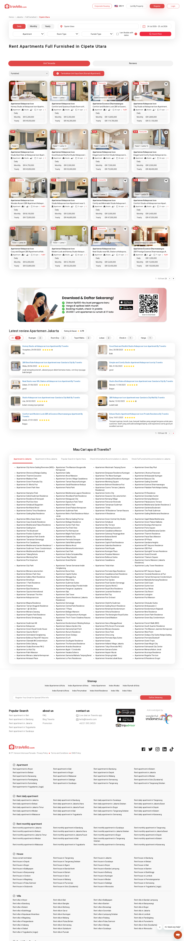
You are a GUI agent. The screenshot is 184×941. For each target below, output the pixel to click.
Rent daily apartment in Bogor (106, 807)
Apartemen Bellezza (103, 540)
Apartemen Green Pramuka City (29, 482)
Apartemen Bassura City (145, 479)
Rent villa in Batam (20, 907)
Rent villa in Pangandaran (23, 921)
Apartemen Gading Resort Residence (110, 606)
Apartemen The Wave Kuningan (108, 476)
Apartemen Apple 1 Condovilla (68, 650)
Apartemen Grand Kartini (66, 560)
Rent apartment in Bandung (21, 719)
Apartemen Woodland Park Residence (71, 496)
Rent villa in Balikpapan (103, 900)
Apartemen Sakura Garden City (68, 626)
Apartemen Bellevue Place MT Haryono (32, 638)
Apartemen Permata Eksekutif (147, 638)
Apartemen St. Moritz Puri (27, 485)
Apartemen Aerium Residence (68, 632)
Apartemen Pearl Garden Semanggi (109, 583)
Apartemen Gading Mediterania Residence (152, 514)
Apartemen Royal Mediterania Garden (150, 531)
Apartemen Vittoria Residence (107, 612)
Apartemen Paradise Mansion (107, 554)
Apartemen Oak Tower (65, 595)
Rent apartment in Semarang (105, 780)
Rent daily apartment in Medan (25, 811)
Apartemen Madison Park (27, 479)
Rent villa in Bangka (61, 903)
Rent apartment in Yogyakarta (22, 727)
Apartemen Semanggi (65, 603)
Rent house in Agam (61, 865)
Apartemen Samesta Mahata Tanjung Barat (73, 655)
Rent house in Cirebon (22, 876)
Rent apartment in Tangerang (106, 783)
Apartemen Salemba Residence (108, 545)
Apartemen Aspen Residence (107, 577)
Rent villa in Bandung (21, 903)
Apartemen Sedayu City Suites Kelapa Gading (153, 635)
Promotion (47, 723)
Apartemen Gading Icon (26, 528)
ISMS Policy (76, 753)
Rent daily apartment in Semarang (108, 814)
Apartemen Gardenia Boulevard (147, 508)
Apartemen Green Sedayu (66, 635)
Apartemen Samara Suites (106, 650)
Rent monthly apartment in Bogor (107, 835)
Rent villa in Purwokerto (143, 921)
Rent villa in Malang (61, 918)
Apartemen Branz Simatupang (29, 618)
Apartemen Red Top (103, 595)
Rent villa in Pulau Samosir (104, 921)
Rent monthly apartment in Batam (148, 838)
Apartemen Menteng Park (27, 557)
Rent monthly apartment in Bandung (68, 828)
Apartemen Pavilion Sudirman (29, 534)
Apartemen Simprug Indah (106, 655)
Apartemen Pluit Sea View (27, 502)
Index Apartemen (99, 686)
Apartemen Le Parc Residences (68, 658)
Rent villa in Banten (101, 903)
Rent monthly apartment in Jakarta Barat (151, 831)
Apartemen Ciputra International (30, 592)
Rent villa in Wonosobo (143, 928)
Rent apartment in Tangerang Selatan (149, 783)
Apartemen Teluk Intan (104, 566)
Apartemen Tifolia (102, 508)
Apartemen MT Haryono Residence (149, 545)
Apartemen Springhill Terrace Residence (151, 551)
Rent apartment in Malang (104, 776)
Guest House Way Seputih (66, 557)
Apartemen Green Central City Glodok (110, 519)
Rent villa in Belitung (61, 907)
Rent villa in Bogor (141, 907)
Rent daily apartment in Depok (146, 807)
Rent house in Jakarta (102, 858)
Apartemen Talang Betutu (27, 554)
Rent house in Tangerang (63, 858)
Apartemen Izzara (102, 641)
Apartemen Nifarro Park (65, 505)
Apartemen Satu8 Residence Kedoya (71, 485)
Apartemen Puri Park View (66, 528)
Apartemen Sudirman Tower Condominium (34, 548)
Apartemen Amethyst (25, 580)
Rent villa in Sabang (21, 925)
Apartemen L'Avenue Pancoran (147, 473)
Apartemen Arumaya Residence (148, 652)
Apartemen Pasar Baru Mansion (148, 537)
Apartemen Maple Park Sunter (68, 534)
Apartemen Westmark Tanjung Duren (110, 467)
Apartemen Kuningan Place (106, 551)
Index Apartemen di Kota (55, 686)
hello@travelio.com (86, 719)
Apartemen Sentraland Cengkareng (31, 635)
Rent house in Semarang (144, 883)
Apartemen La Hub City (26, 650)
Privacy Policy (42, 753)
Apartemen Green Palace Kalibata (148, 522)
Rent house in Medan (102, 879)
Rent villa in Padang (102, 918)
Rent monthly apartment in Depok (148, 835)
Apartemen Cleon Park (104, 632)
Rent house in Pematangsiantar (147, 879)
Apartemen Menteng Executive (108, 528)
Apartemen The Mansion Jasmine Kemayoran (153, 629)
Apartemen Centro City (104, 493)
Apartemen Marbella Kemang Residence (151, 580)
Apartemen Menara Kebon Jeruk (148, 650)
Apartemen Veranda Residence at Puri (150, 574)
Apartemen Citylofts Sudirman (107, 603)
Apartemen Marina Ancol (66, 545)
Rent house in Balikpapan (23, 869)
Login (173, 6)
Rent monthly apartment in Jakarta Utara (70, 831)
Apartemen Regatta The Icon (146, 655)
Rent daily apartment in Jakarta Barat (149, 804)
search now (155, 34)
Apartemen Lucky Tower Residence (149, 566)
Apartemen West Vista (65, 580)
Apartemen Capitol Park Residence (109, 542)
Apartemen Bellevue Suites (106, 557)
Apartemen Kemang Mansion (147, 499)
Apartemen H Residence (105, 514)
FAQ (44, 715)
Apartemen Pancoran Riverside (108, 502)
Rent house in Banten (143, 869)
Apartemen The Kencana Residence (70, 644)
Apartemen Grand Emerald (146, 554)
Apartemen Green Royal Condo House (32, 629)
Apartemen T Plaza (64, 609)
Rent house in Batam (61, 872)
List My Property (136, 6)
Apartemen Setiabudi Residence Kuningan (112, 479)
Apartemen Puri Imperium (27, 560)
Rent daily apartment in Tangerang (148, 800)
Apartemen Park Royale (105, 548)
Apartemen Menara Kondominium (70, 548)
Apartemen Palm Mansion (27, 652)
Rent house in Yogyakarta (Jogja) (147, 887)
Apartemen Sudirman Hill (27, 623)
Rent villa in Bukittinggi (22, 911)
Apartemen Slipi (62, 592)
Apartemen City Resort (144, 592)
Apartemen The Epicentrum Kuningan (71, 615)
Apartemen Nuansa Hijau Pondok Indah (72, 586)
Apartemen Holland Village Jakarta (109, 644)
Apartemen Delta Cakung (27, 644)
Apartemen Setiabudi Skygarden (30, 505)
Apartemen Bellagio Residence (68, 522)
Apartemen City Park (25, 566)
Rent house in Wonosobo (104, 887)
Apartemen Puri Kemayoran (67, 531)
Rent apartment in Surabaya (21, 731)
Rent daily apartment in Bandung (66, 800)
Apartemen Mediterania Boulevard (31, 551)
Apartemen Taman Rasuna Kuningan (71, 482)
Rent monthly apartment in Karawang (149, 845)
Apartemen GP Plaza (143, 540)
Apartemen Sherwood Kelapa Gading (32, 473)
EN (120, 6)
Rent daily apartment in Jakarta (25, 800)
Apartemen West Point (144, 632)
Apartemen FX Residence (145, 493)
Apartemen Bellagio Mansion (67, 612)
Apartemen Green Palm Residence (149, 615)
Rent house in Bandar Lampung (106, 869)
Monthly (33, 26)
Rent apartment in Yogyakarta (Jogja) (28, 787)
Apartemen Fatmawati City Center (149, 647)
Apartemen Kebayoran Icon (28, 597)
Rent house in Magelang (22, 879)
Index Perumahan (79, 691)
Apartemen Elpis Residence (28, 589)
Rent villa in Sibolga (101, 925)
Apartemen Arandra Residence (68, 647)
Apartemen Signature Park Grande (31, 537)
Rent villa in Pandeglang (143, 918)
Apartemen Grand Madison (106, 618)
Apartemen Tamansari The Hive (29, 595)
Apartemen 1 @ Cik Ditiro (27, 609)
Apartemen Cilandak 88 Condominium (32, 641)
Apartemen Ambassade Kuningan (148, 476)
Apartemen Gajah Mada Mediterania (149, 519)
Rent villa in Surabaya (102, 928)
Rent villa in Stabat (20, 928)
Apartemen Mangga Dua (66, 577)
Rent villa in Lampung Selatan (106, 914)
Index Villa (115, 691)
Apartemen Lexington (143, 595)
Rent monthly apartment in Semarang (109, 845)
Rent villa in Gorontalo (102, 911)
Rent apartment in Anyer (23, 769)
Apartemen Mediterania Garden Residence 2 (153, 505)
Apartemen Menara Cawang (28, 612)
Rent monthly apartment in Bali (66, 838)
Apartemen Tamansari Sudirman (108, 505)
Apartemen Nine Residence (146, 612)
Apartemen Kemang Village (106, 499)
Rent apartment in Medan (144, 776)
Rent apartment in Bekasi (23, 772)
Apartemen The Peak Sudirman (147, 511)
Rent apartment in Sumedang (25, 783)
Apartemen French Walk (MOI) (147, 623)
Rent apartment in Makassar (64, 776)
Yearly (47, 26)
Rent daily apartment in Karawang (148, 814)
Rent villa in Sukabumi (62, 928)
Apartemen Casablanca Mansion (108, 531)
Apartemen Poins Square (145, 528)
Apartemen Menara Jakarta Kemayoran (33, 655)
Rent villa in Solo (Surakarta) (145, 925)
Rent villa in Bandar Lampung (146, 900)
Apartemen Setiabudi (104, 522)
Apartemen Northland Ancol (28, 508)
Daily (19, 26)
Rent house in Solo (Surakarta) (65, 887)
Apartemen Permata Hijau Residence (110, 571)
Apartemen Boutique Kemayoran (148, 525)
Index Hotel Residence (99, 691)
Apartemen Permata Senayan (68, 540)
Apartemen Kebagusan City (67, 499)
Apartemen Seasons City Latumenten (110, 496)
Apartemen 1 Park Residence (28, 583)
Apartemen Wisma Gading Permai (69, 519)
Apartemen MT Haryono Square (148, 571)
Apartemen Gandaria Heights (146, 542)
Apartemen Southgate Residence (69, 641)
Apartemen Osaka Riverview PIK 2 (30, 647)
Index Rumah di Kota (131, 686)
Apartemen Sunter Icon (144, 586)
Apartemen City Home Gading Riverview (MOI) (35, 467)
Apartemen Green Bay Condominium (150, 618)
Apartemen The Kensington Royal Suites (111, 615)
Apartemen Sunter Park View (68, 525)
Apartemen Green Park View (28, 488)
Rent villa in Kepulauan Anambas (26, 914)
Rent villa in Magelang (21, 918)
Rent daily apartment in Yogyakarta (67, 814)
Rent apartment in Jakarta (20, 723)
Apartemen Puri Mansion (145, 597)
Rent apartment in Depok (104, 772)
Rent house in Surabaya (103, 862)
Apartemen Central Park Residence (70, 606)
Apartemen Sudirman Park (67, 511)
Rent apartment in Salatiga (64, 780)
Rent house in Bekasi (142, 862)
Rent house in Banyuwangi (23, 872)
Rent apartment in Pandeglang (25, 780)
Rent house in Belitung (103, 872)
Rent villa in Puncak (61, 932)
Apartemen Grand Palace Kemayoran (71, 508)
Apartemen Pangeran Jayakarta (69, 589)
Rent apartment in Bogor (63, 772)
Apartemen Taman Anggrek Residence (32, 606)
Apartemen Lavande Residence (108, 592)
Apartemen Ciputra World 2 (106, 586)
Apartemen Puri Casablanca (28, 542)
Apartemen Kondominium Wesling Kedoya (73, 623)
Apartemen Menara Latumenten (30, 571)
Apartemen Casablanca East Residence (111, 574)
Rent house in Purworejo (63, 883)
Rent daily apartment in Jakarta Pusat (68, 807)
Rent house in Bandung (143, 858)
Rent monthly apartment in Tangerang (149, 828)
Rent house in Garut (61, 876)
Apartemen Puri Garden (105, 580)
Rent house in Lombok (143, 876)
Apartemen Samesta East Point (69, 629)
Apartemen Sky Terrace (105, 525)
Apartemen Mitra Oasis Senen (29, 519)
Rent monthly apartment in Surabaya (109, 828)
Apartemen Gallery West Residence (31, 577)
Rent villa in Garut (60, 911)
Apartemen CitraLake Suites (146, 603)
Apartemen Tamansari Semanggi (30, 540)
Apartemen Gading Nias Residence (31, 514)
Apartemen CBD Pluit (143, 548)
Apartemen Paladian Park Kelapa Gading (151, 488)
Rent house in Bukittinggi (144, 872)
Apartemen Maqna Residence (29, 603)
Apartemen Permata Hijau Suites (108, 638)
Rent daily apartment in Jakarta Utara (68, 804)
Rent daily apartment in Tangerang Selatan (111, 811)
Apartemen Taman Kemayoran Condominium (153, 577)
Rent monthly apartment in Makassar (28, 845)
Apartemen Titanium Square (146, 557)
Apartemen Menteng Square (107, 482)
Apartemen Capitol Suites (66, 574)
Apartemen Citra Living (104, 635)
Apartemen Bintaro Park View (29, 574)
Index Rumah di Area (60, 691)
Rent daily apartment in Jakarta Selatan (110, 804)
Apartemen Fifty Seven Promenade (109, 626)
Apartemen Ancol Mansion (67, 476)
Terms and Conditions (59, 753)
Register (157, 6)
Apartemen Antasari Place (27, 658)
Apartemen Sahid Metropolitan (68, 542)
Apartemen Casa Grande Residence (31, 522)
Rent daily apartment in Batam (146, 811)
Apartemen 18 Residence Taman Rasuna (112, 511)
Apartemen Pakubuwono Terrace (148, 502)
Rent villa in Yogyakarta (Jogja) (25, 932)
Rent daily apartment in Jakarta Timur (28, 807)
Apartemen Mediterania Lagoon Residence (73, 493)
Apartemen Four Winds (144, 589)
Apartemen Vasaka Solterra (67, 652)
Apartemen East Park (64, 551)
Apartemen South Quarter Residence (150, 626)
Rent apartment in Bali (19, 715)
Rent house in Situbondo (23, 887)
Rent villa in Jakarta (142, 911)
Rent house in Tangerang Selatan (66, 862)
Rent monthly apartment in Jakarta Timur (30, 835)
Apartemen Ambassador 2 (145, 606)
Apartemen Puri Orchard (105, 597)
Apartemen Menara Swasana (107, 629)
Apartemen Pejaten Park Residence (31, 615)
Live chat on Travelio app (89, 715)
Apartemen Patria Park (65, 488)
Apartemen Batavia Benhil (106, 537)
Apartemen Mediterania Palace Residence (34, 525)
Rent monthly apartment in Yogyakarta (69, 845)
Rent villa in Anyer (20, 900)
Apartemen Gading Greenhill (146, 482)
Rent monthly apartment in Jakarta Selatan (111, 831)
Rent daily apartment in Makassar (26, 814)
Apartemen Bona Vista (65, 571)
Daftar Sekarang (155, 697)
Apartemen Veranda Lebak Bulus (108, 658)
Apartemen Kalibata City (66, 537)
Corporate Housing (102, 6)
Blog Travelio (49, 719)
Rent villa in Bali (59, 900)
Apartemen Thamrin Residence (147, 534)
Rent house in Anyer (102, 865)
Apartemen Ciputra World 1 (28, 632)
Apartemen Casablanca (105, 560)
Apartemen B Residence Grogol (147, 658)
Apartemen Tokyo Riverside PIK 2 (108, 647)
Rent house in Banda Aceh (64, 869)
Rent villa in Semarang (62, 925)
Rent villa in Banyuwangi (144, 903)
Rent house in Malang (62, 879)
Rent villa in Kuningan (61, 914)
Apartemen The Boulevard (27, 531)
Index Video (127, 691)
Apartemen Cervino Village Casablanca (71, 479)
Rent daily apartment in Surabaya (107, 800)
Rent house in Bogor (21, 865)
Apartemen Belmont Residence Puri (109, 485)
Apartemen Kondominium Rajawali (149, 609)
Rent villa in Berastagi (102, 907)
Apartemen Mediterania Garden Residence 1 (35, 545)
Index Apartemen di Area (78, 686)
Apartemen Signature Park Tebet (69, 502)
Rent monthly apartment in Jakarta (27, 828)
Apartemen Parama (25, 586)
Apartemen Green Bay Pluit (146, 467)
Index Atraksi (114, 686)
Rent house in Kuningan (103, 876)
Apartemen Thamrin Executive (29, 476)
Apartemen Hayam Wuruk (105, 652)
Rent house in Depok (21, 862)
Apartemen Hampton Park (27, 493)
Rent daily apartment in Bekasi (25, 804)
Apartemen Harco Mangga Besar (108, 623)
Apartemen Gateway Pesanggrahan (110, 534)
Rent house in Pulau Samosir (24, 883)
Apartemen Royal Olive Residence (109, 589)
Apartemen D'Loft (63, 638)
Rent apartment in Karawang (24, 776)
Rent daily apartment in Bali (64, 811)
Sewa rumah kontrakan (22, 858)
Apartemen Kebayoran (26, 626)
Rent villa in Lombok (142, 914)
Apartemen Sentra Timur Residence (31, 511)
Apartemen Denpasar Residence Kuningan (112, 473)
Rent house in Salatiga (103, 883)
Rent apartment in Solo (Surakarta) (148, 780)
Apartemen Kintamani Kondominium (110, 609)
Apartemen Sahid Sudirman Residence (32, 496)
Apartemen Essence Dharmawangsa (150, 485)
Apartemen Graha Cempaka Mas (69, 554)
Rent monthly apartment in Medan (27, 838)
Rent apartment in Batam (144, 769)
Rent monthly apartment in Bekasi (27, 831)
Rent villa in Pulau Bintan (63, 921)
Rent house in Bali (141, 865)
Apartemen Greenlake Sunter (147, 496)
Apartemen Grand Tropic (145, 641)
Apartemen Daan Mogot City (146, 644)
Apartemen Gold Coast (144, 583)
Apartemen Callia (63, 473)
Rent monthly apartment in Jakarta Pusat (70, 835)
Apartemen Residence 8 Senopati (30, 499)
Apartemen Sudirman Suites (67, 583)
